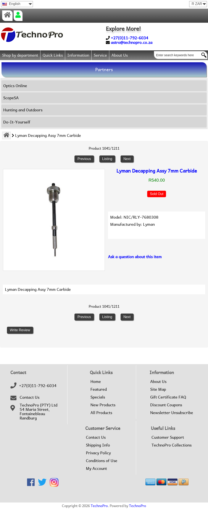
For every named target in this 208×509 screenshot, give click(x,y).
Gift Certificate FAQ (168, 397)
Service (100, 55)
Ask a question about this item (135, 256)
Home (95, 381)
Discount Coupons (166, 405)
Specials (97, 397)
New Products (102, 405)
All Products (101, 413)
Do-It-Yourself (16, 122)
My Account (96, 468)
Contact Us (29, 397)
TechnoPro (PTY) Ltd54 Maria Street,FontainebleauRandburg (38, 411)
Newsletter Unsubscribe (171, 413)
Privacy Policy (98, 453)
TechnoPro (99, 506)
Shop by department (20, 55)
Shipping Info (98, 445)
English (11, 4)
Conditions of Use (101, 461)
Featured (98, 389)
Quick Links (53, 55)
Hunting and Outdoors (22, 110)
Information (78, 55)
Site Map (158, 389)
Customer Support (168, 437)
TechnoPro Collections (172, 445)
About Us (119, 55)
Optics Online (15, 85)
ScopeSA (11, 97)
